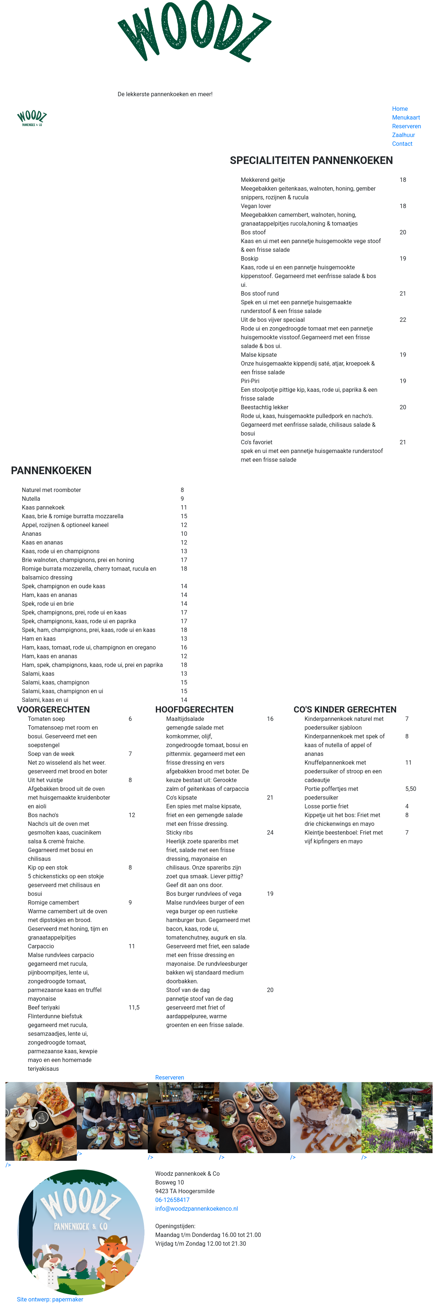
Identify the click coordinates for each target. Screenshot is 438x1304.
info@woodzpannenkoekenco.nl (196, 1208)
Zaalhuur (403, 135)
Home (400, 108)
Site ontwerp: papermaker (50, 1299)
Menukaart (406, 117)
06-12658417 (172, 1199)
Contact (402, 143)
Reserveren (406, 126)
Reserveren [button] (169, 1077)
